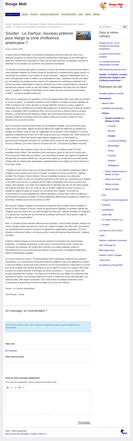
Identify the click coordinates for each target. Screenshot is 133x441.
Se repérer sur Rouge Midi (110, 265)
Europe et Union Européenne (115, 200)
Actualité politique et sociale (111, 93)
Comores (112, 126)
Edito (81, 14)
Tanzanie (112, 156)
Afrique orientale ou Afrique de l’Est (62, 24)
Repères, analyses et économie (113, 240)
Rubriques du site (12, 14)
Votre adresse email (14, 357)
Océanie (106, 225)
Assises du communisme (49, 14)
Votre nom (10, 344)
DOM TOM (107, 215)
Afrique (43, 24)
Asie (104, 195)
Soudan (81, 24)
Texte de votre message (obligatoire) (22, 378)
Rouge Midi (16, 4)
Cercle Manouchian (69, 14)
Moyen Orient (108, 103)
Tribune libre (104, 260)
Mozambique (113, 146)
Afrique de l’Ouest (113, 179)
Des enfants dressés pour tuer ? (113, 70)
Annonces (34, 14)
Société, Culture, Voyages (110, 255)
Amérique (106, 205)
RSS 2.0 (42, 434)
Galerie (88, 14)
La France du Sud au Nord (111, 230)
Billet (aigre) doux (107, 250)
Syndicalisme (108, 210)
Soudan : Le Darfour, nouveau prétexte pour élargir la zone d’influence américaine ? (113, 77)
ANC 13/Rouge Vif (107, 245)
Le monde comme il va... (113, 220)
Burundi (111, 131)
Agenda (25, 14)
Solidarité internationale (112, 108)
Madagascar (113, 165)
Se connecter (11, 351)
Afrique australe (112, 189)
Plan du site (10, 434)
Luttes (102, 235)
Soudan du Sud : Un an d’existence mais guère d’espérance (109, 46)
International (34, 24)
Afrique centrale (112, 184)
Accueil (8, 24)
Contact (33, 434)
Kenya (111, 151)
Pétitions (96, 14)
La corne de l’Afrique (117, 141)
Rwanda (111, 160)
